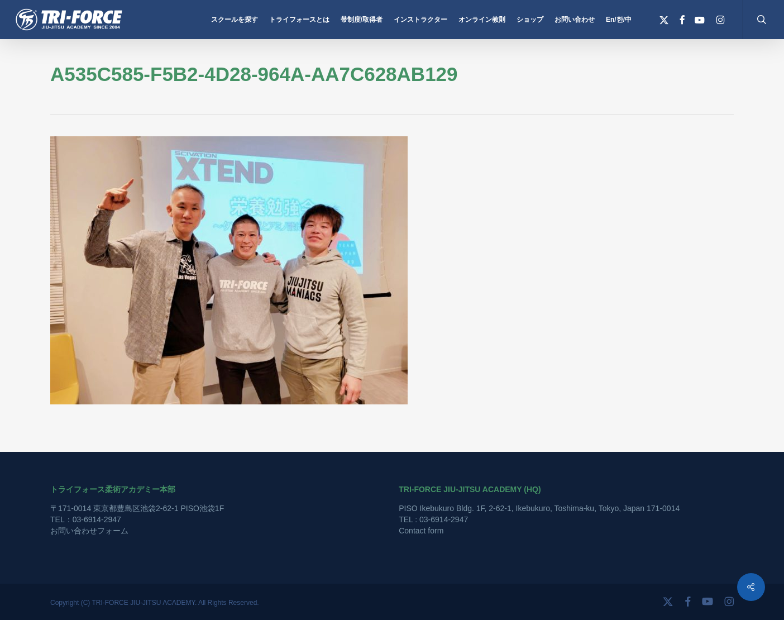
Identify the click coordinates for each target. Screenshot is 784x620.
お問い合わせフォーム (89, 530)
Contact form (421, 530)
